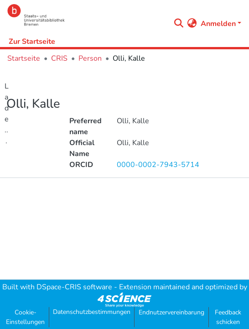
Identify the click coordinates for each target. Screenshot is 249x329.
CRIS (59, 58)
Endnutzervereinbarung (171, 312)
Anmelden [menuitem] (218, 24)
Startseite (23, 58)
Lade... (7, 113)
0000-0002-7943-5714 (158, 165)
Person (90, 58)
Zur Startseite (32, 42)
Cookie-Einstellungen (25, 317)
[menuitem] (192, 23)
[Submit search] (179, 23)
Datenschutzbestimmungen (91, 312)
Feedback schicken (228, 317)
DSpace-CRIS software (74, 287)
